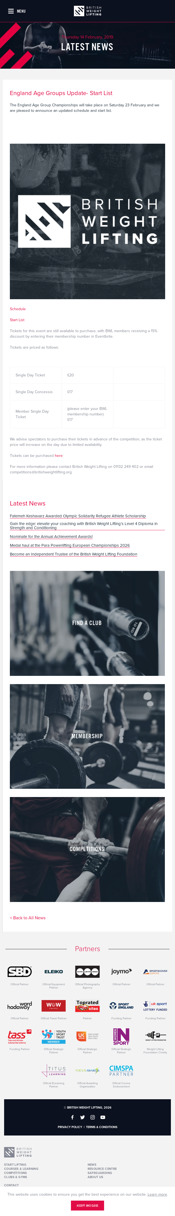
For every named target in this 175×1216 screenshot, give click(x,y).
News (92, 1165)
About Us (96, 1177)
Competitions (15, 1173)
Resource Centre (102, 1169)
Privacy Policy (70, 1127)
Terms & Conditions (101, 1127)
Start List (17, 320)
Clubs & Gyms (15, 1177)
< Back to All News (27, 918)
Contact (11, 1185)
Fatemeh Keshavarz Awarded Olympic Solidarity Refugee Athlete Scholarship (78, 516)
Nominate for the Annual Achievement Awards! (51, 537)
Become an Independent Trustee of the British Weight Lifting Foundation (73, 554)
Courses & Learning (21, 1169)
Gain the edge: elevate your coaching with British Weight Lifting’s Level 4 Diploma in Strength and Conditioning (83, 526)
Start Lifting (15, 1165)
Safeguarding (100, 1173)
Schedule (18, 309)
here (58, 455)
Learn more (157, 1194)
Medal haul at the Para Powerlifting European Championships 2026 (70, 545)
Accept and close (87, 1206)
